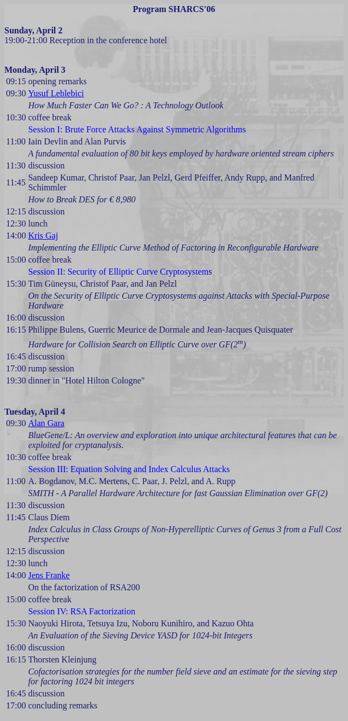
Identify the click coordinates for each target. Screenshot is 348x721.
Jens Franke (48, 575)
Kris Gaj (43, 235)
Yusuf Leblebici (56, 93)
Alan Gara (46, 423)
